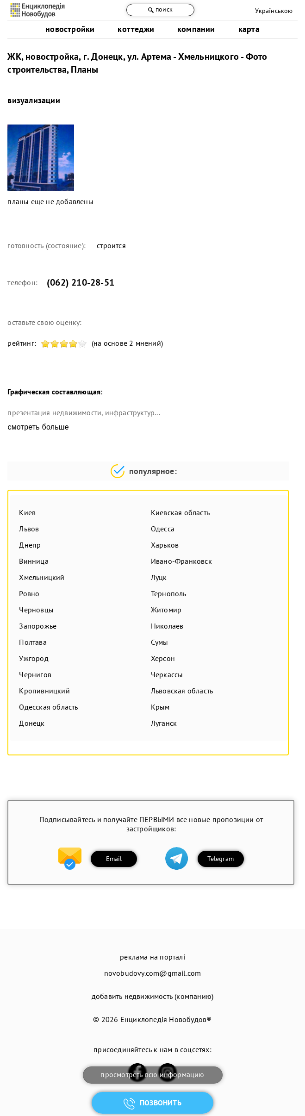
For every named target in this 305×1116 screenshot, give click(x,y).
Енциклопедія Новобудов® (166, 1019)
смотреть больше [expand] (37, 427)
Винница (33, 561)
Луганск (164, 723)
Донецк (31, 723)
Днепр (30, 544)
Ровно (29, 593)
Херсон (163, 658)
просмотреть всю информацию (152, 1074)
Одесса (162, 528)
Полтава (32, 642)
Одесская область (48, 706)
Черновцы (36, 609)
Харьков (165, 544)
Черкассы (167, 674)
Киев (27, 512)
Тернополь (169, 593)
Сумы (159, 642)
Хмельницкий (41, 577)
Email (114, 858)
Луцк (159, 577)
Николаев (167, 625)
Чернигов (35, 674)
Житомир (166, 609)
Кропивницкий (44, 690)
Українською (274, 10)
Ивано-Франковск (181, 561)
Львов (29, 528)
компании (196, 29)
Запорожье (37, 625)
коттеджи (136, 29)
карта (249, 29)
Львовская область (182, 690)
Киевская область (180, 512)
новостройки (69, 29)
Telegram (220, 858)
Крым (160, 706)
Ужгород (33, 658)
